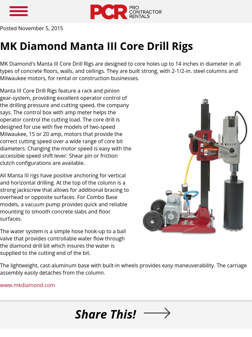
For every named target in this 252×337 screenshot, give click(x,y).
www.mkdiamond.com (27, 285)
